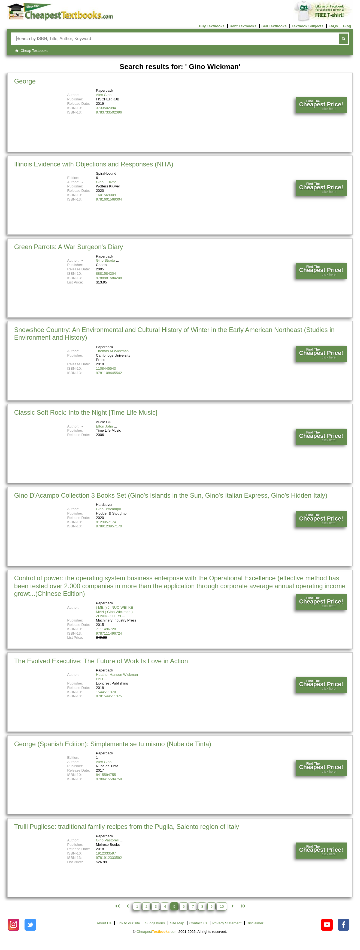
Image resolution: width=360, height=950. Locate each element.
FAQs (333, 26)
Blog (347, 26)
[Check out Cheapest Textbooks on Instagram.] (13, 925)
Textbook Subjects (307, 26)
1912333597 (106, 853)
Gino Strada (105, 260)
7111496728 (106, 629)
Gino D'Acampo (108, 509)
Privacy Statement (226, 923)
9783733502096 (109, 112)
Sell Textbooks (273, 26)
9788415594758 (109, 779)
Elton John (104, 426)
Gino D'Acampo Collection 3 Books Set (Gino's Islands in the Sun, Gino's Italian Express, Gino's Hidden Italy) (170, 495)
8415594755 (106, 775)
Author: (76, 182)
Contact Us (198, 923)
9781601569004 (109, 199)
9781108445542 (109, 373)
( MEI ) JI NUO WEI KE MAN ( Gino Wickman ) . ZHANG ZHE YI (115, 611)
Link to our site (128, 923)
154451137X (106, 692)
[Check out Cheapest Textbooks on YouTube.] (327, 925)
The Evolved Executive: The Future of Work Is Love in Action (101, 661)
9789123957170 (109, 526)
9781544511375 (109, 696)
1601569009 (106, 195)
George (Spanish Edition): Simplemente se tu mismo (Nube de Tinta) (112, 744)
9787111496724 (109, 633)
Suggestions (155, 923)
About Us (104, 923)
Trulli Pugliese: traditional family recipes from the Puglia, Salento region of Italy (126, 826)
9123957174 (106, 522)
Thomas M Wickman (112, 351)
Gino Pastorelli (107, 840)
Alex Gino (103, 95)
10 (222, 906)
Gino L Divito (106, 182)
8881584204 (106, 273)
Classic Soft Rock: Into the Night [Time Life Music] (86, 412)
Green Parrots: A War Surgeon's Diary (68, 246)
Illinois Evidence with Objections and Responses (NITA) (93, 164)
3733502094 (106, 108)
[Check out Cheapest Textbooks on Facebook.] (343, 925)
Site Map (177, 923)
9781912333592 (109, 858)
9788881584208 (109, 278)
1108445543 (106, 368)
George (25, 81)
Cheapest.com (157, 932)
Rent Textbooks (243, 26)
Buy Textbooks (212, 26)
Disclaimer (255, 923)
